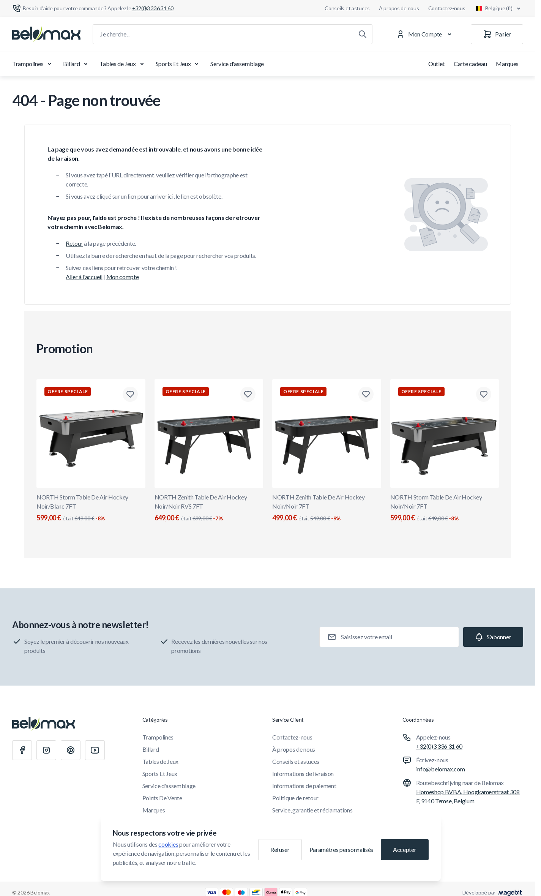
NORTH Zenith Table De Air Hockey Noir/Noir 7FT (326, 508)
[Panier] (497, 34)
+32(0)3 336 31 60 (439, 746)
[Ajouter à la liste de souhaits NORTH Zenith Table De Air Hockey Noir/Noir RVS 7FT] (248, 394)
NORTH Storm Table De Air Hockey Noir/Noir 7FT (444, 508)
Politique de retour (295, 797)
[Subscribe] (493, 637)
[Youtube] (95, 750)
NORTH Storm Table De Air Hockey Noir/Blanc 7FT (90, 508)
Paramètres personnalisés (341, 849)
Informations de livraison (303, 773)
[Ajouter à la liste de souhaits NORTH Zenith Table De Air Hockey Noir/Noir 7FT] (366, 394)
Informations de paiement (304, 785)
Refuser (280, 849)
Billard (76, 63)
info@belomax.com (440, 769)
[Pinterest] (70, 750)
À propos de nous (399, 8)
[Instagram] (46, 750)
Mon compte (122, 276)
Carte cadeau (470, 63)
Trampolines (33, 63)
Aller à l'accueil (84, 276)
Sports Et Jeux (179, 63)
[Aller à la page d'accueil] (46, 34)
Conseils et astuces (347, 8)
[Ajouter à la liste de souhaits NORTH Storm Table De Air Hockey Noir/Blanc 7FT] (130, 394)
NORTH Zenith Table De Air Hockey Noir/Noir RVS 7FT (209, 508)
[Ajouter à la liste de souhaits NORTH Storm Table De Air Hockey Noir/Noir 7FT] (483, 394)
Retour (74, 243)
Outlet (436, 63)
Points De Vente (162, 797)
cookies (168, 844)
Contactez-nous (446, 8)
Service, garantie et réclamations (312, 810)
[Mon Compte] (425, 34)
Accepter (404, 849)
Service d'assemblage (237, 63)
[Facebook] (22, 750)
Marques (507, 63)
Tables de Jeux (123, 63)
